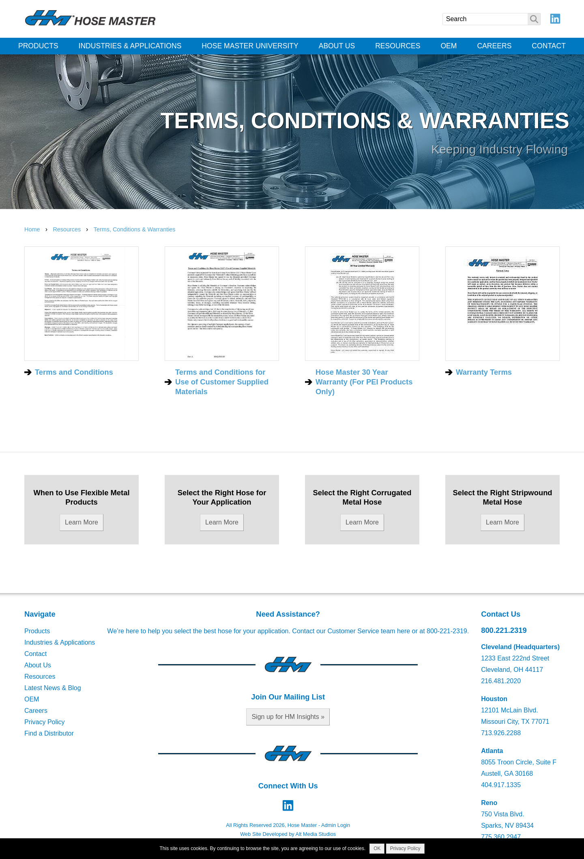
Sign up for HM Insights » (287, 716)
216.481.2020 (501, 681)
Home (32, 229)
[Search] (491, 19)
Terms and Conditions (74, 372)
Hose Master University (250, 46)
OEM (448, 46)
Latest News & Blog (52, 687)
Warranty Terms (484, 372)
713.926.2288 (501, 733)
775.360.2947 (501, 836)
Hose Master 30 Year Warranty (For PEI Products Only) (364, 382)
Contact (549, 46)
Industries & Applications (130, 46)
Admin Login (335, 825)
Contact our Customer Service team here (351, 631)
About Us (337, 46)
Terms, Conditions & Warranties (135, 229)
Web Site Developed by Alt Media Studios (288, 834)
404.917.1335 (501, 784)
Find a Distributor (49, 733)
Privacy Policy (44, 722)
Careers (494, 46)
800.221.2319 (504, 630)
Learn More (81, 522)
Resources (397, 46)
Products (38, 46)
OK (377, 848)
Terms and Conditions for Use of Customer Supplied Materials (221, 382)
